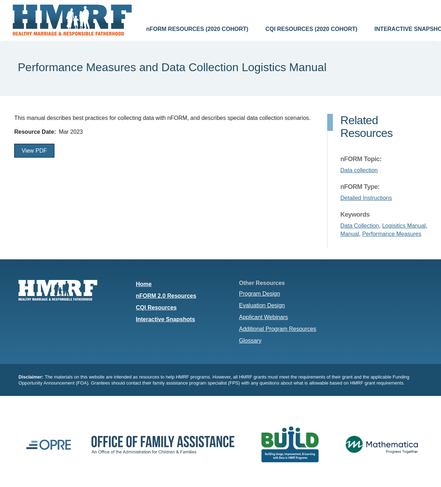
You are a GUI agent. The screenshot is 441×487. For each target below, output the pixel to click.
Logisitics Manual (404, 226)
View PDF (34, 151)
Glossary (250, 341)
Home (144, 284)
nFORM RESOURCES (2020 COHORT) (197, 29)
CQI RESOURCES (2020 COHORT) (311, 29)
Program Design (259, 294)
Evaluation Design (262, 305)
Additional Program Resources (277, 329)
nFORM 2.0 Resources (166, 296)
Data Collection (359, 226)
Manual (349, 234)
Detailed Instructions (366, 198)
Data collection (359, 170)
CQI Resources (156, 308)
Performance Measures (391, 234)
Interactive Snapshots (165, 319)
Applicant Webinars (263, 317)
